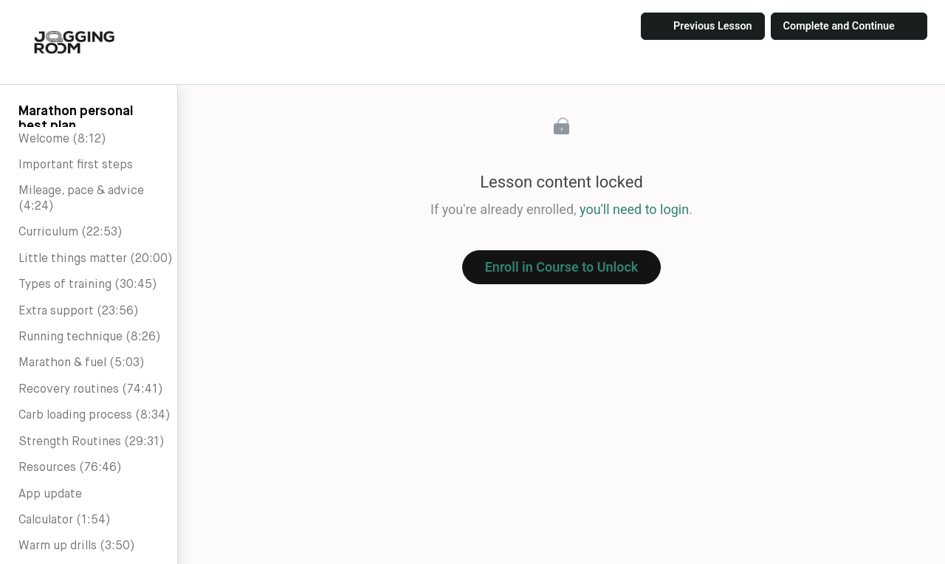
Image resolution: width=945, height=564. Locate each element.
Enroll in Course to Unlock (562, 267)
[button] (74, 42)
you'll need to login (634, 209)
